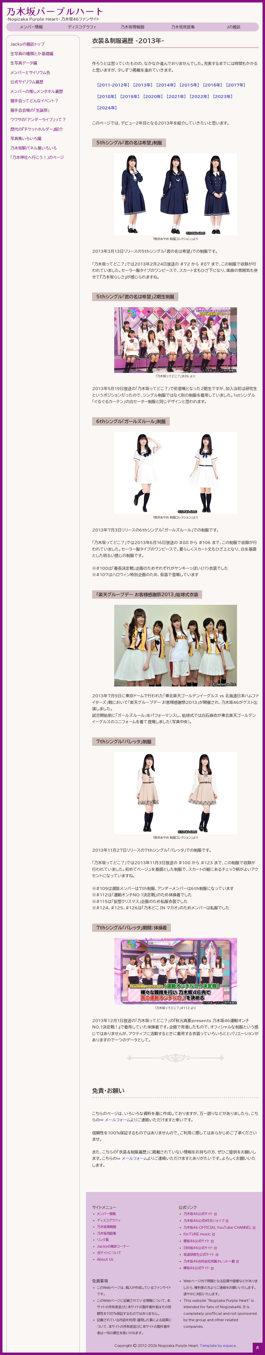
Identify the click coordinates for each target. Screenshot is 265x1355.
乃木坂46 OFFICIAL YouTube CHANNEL (217, 1227)
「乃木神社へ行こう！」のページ (37, 157)
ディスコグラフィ (82, 27)
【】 (113, 85)
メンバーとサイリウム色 (30, 73)
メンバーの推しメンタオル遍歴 (36, 91)
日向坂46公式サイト (198, 1248)
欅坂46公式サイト (196, 1268)
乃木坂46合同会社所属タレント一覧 (209, 1261)
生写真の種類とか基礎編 (31, 54)
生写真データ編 (23, 63)
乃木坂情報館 (132, 27)
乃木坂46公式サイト (198, 1214)
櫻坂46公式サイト (196, 1241)
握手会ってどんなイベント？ (34, 101)
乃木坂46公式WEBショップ (203, 1220)
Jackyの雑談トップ (27, 44)
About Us (105, 1259)
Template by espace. (218, 1345)
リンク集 (103, 1239)
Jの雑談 (233, 27)
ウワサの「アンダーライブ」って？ (38, 120)
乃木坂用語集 (183, 27)
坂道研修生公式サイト (198, 1254)
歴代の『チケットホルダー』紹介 (36, 129)
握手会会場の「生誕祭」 (30, 110)
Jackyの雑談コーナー (113, 1246)
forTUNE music (197, 1234)
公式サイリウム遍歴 (26, 82)
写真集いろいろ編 (25, 138)
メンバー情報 (31, 27)
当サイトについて (109, 1252)
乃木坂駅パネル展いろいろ (33, 148)
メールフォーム (117, 1120)
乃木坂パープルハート (55, 11)
